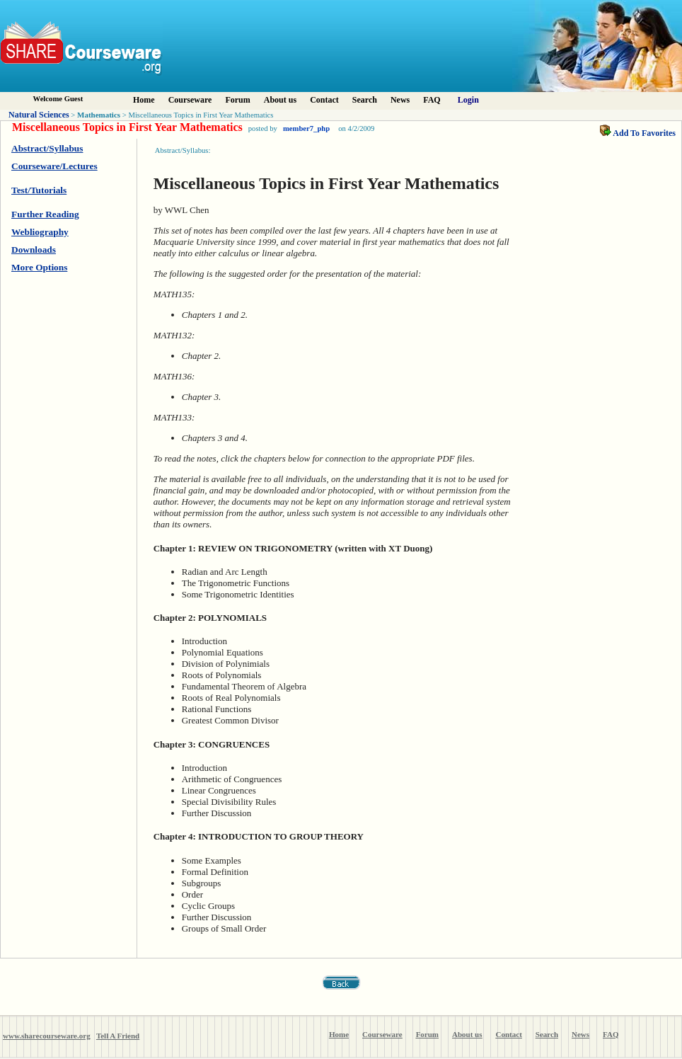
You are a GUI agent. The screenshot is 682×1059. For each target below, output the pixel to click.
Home (144, 100)
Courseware (190, 100)
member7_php (306, 128)
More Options (39, 267)
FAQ (431, 100)
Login (468, 100)
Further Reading (45, 214)
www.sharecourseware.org (47, 1035)
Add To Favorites (638, 133)
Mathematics (98, 114)
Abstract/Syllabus (47, 148)
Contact (324, 100)
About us (280, 100)
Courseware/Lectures (54, 166)
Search (364, 100)
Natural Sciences (38, 115)
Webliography (40, 232)
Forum (237, 100)
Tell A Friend (117, 1035)
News (400, 100)
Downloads (33, 249)
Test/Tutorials (39, 190)
